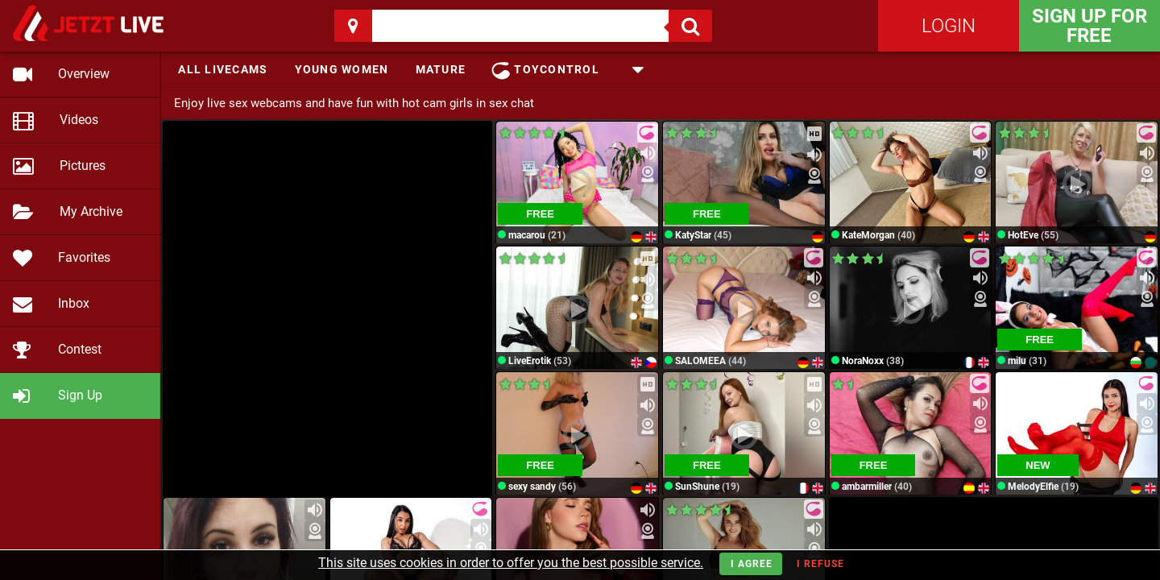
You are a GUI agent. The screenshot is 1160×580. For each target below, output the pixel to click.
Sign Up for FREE (1089, 26)
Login (949, 25)
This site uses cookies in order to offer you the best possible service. (510, 562)
